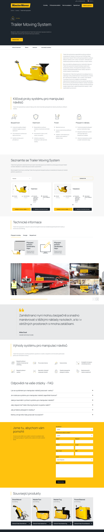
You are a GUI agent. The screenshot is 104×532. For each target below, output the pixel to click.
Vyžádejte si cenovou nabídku (21, 209)
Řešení (26, 47)
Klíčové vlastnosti (16, 47)
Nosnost (14, 178)
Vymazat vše (83, 178)
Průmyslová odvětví (55, 5)
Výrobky (45, 5)
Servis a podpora (66, 5)
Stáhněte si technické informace (41, 209)
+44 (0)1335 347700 (81, 1)
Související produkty (46, 47)
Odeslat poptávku (87, 5)
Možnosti (35, 47)
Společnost (76, 5)
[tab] (16, 235)
